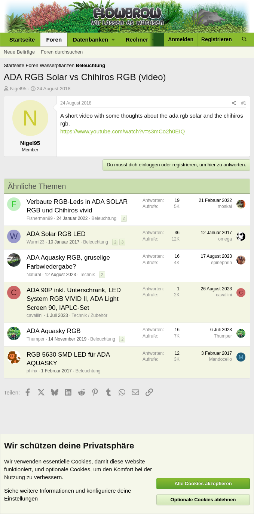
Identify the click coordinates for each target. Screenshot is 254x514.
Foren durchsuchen (62, 52)
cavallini (35, 315)
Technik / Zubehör (89, 315)
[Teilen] (234, 103)
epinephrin (221, 262)
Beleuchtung (103, 218)
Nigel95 (18, 88)
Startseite (22, 39)
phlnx (32, 371)
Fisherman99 (40, 218)
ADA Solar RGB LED (56, 234)
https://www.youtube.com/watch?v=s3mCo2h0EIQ (122, 131)
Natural (34, 274)
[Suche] (244, 39)
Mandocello (220, 359)
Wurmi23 (36, 242)
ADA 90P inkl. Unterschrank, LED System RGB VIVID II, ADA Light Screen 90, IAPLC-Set (74, 299)
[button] (93, 39)
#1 (243, 103)
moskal (225, 206)
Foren (54, 39)
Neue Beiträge (19, 52)
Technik (87, 274)
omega (225, 239)
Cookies (81, 461)
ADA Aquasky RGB (54, 331)
